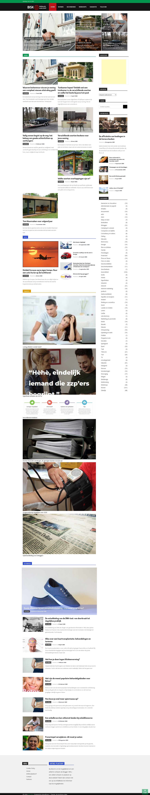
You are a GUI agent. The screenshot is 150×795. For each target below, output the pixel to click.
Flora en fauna (105, 258)
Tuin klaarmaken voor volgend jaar (38, 220)
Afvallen (103, 208)
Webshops (82, 7)
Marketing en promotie (108, 319)
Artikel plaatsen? (31, 773)
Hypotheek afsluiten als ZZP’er (32, 395)
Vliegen (103, 376)
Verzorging (104, 374)
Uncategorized (105, 360)
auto (102, 214)
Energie (103, 244)
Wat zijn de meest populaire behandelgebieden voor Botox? (67, 678)
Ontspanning (105, 330)
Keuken (103, 299)
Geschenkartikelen (107, 266)
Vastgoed (104, 365)
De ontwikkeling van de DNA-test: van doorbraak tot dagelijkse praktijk (67, 618)
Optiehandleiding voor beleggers (33, 555)
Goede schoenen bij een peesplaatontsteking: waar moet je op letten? (54, 607)
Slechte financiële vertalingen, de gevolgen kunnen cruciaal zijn (42, 460)
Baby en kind (105, 219)
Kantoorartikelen (106, 294)
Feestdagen (104, 252)
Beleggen (104, 225)
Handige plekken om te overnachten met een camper (87, 47)
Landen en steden (106, 308)
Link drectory (105, 316)
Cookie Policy (30, 767)
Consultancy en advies (108, 233)
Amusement (105, 211)
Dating (103, 236)
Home (53, 7)
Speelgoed (104, 343)
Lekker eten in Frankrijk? (116, 188)
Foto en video (105, 261)
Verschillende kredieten (30, 417)
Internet (103, 286)
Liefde (103, 313)
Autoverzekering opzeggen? (81, 273)
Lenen (103, 310)
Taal (102, 349)
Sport (102, 346)
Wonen (60, 7)
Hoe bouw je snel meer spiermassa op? (62, 697)
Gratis (103, 275)
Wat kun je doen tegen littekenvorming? (62, 658)
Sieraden (104, 341)
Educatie (107, 22)
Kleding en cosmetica (108, 302)
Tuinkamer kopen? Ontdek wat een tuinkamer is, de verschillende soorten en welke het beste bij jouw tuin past (88, 25)
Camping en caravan (84, 43)
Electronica (104, 241)
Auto (102, 217)
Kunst (103, 305)
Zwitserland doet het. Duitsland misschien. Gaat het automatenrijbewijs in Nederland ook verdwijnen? (84, 264)
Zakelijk (103, 390)
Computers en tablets (108, 230)
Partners (29, 778)
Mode (103, 321)
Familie (103, 250)
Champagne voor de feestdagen (118, 167)
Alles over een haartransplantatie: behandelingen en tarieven (68, 639)
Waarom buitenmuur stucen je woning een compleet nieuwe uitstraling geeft (47, 43)
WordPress (45, 793)
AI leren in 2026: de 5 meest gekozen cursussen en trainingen (113, 26)
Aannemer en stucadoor (33, 38)
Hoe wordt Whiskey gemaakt (117, 176)
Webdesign (104, 379)
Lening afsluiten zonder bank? (32, 346)
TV (102, 357)
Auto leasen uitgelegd (79, 241)
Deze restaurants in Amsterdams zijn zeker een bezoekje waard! (116, 159)
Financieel (104, 255)
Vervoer (103, 368)
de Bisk (26, 49)
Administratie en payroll (108, 206)
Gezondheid (71, 7)
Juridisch (103, 291)
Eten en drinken (106, 247)
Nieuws (103, 327)
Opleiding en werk (106, 332)
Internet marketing (107, 288)
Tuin (79, 19)
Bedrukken (104, 222)
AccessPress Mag (61, 793)
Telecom (103, 7)
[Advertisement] (114, 71)
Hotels (103, 277)
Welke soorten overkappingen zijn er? (74, 178)
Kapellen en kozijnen (107, 297)
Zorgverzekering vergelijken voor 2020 (35, 512)
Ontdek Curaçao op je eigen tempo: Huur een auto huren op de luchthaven (40, 270)
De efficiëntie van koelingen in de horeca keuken (112, 137)
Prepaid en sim (105, 338)
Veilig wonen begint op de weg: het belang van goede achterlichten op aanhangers (114, 45)
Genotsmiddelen (106, 264)
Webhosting (105, 382)
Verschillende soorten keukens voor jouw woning (73, 136)
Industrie (104, 283)
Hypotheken (105, 280)
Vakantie (93, 7)
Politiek (103, 335)
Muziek (103, 324)
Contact (28, 776)
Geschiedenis (105, 269)
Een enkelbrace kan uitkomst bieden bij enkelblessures (69, 716)
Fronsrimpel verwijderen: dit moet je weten (64, 736)
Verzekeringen (105, 371)
